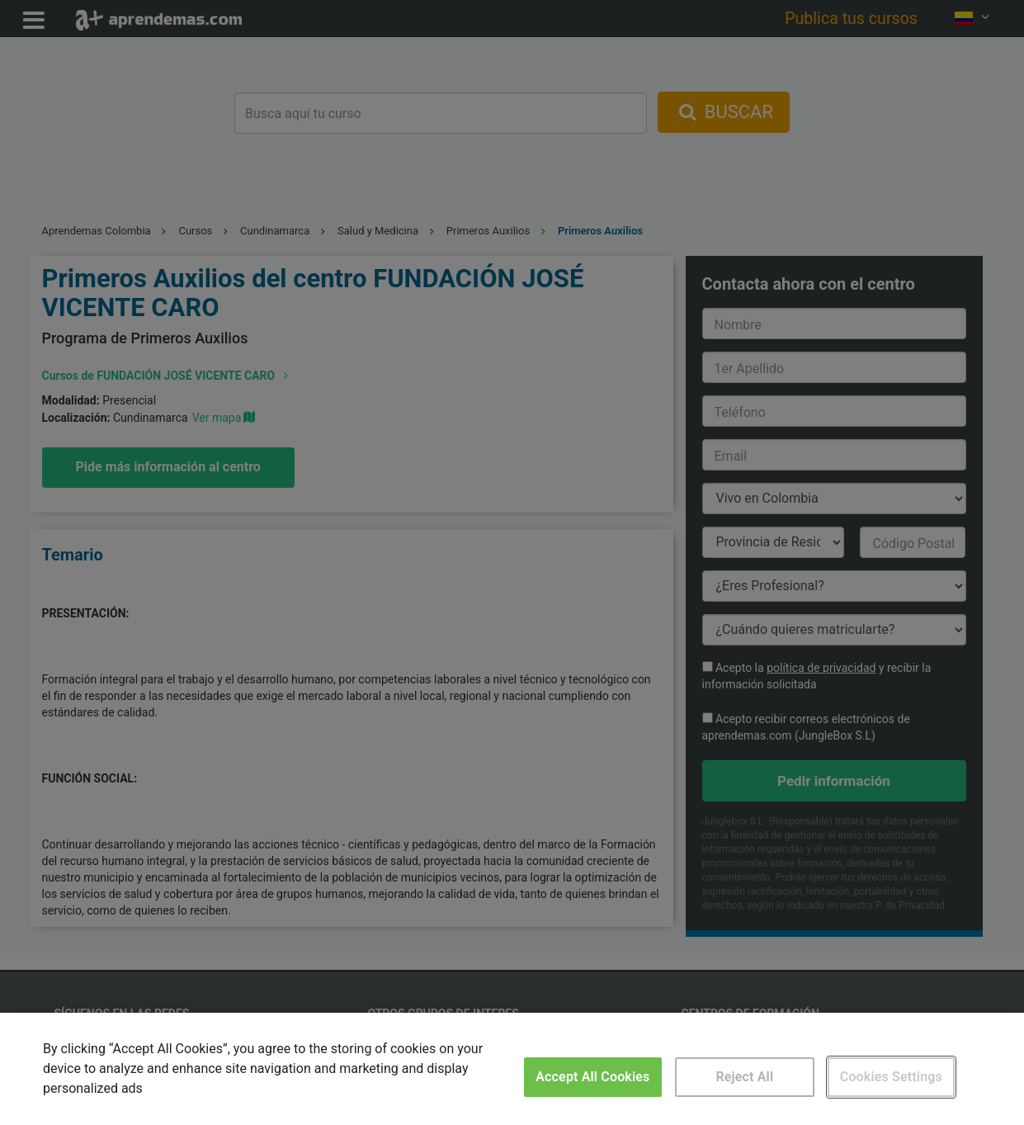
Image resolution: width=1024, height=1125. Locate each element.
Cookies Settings (891, 1077)
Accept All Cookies (592, 1077)
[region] (512, 1069)
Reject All (744, 1077)
